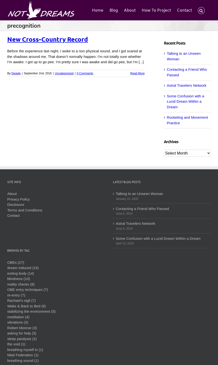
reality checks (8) (21, 284)
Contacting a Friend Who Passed (142, 209)
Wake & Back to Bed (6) (26, 306)
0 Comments (85, 73)
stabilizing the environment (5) (31, 311)
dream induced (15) (23, 268)
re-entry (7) (16, 295)
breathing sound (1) (23, 360)
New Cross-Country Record (47, 39)
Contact (13, 215)
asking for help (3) (21, 333)
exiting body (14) (20, 273)
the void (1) (16, 344)
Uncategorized (64, 73)
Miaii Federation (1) (22, 355)
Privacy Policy (18, 199)
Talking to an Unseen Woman (139, 194)
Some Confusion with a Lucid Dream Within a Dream (185, 101)
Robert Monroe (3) (22, 328)
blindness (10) (18, 279)
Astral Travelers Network (186, 85)
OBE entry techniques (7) (27, 289)
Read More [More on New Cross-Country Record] (137, 73)
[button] (201, 10)
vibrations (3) (17, 322)
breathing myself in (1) (25, 350)
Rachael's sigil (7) (21, 300)
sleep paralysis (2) (22, 339)
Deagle (16, 73)
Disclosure (15, 204)
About (12, 194)
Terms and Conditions (24, 210)
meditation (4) (18, 317)
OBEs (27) (15, 262)
